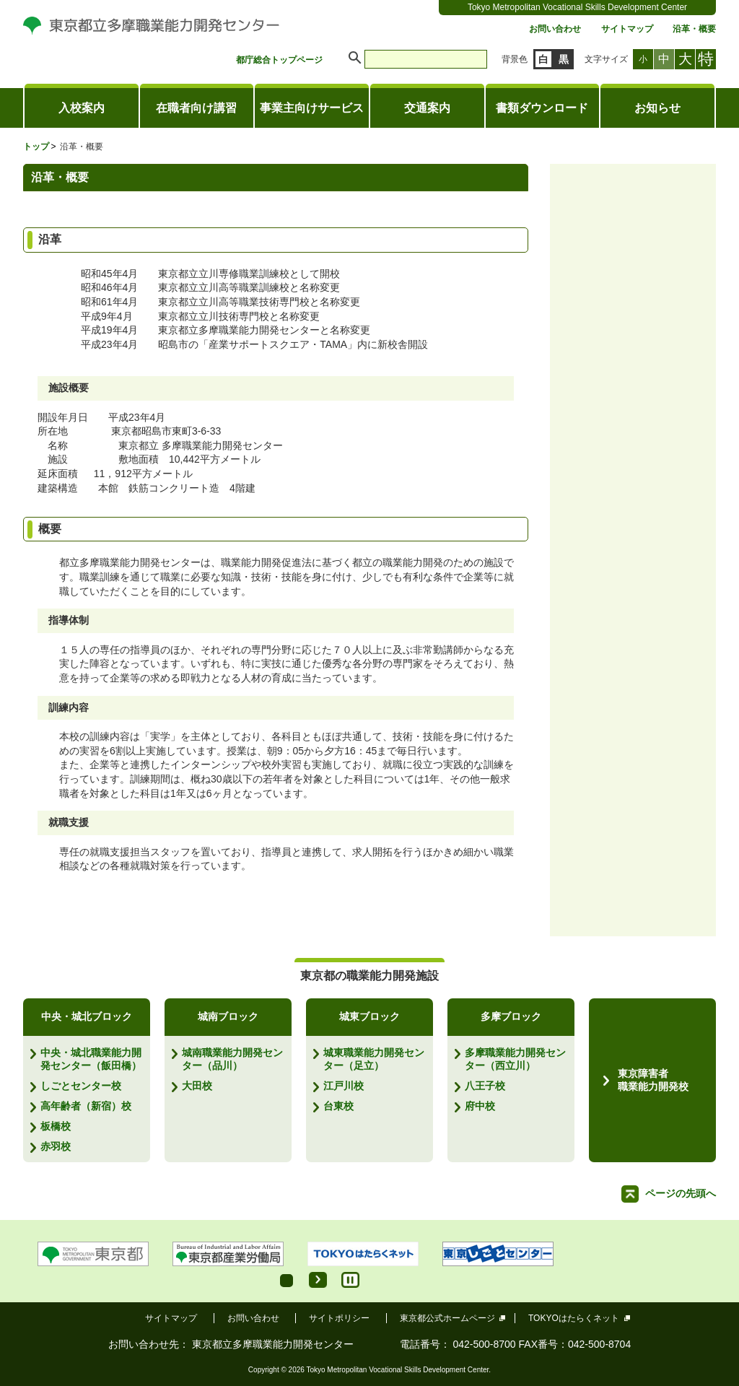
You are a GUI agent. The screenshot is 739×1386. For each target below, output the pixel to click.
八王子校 (485, 1085)
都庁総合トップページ (279, 60)
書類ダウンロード (542, 108)
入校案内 (81, 108)
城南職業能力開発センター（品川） (232, 1059)
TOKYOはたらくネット (574, 1318)
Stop (350, 1280)
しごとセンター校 (80, 1085)
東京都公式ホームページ (448, 1318)
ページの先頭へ (680, 1193)
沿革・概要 (694, 29)
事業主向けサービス (312, 108)
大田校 (197, 1085)
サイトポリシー (339, 1318)
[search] (425, 59)
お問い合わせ (555, 29)
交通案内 (427, 108)
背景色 (515, 59)
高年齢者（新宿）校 (85, 1106)
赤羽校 (55, 1146)
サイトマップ (627, 29)
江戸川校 (343, 1085)
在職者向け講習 (196, 108)
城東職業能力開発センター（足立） (373, 1059)
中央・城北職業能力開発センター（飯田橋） (90, 1059)
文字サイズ (606, 59)
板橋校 (55, 1126)
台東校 (338, 1106)
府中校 (480, 1106)
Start (318, 1280)
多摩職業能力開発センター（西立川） (515, 1059)
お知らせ (657, 108)
